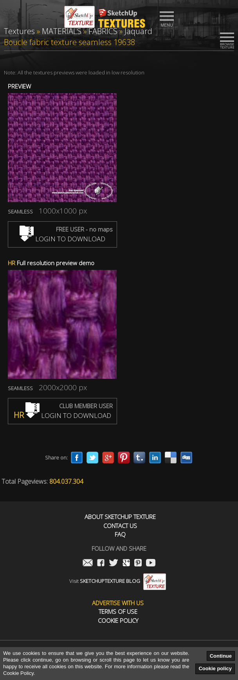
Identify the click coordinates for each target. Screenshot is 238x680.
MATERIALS (61, 31)
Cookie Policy (118, 620)
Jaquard (138, 31)
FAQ (120, 534)
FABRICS (102, 31)
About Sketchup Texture (120, 517)
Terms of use (118, 611)
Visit (117, 580)
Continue (221, 656)
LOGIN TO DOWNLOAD (62, 238)
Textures (19, 31)
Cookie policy (215, 668)
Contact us (120, 526)
